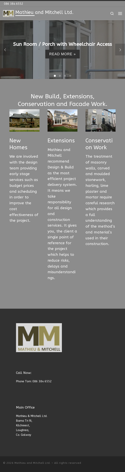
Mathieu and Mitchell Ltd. (33, 462)
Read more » (62, 54)
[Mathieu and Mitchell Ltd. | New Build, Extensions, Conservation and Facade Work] (8, 13)
